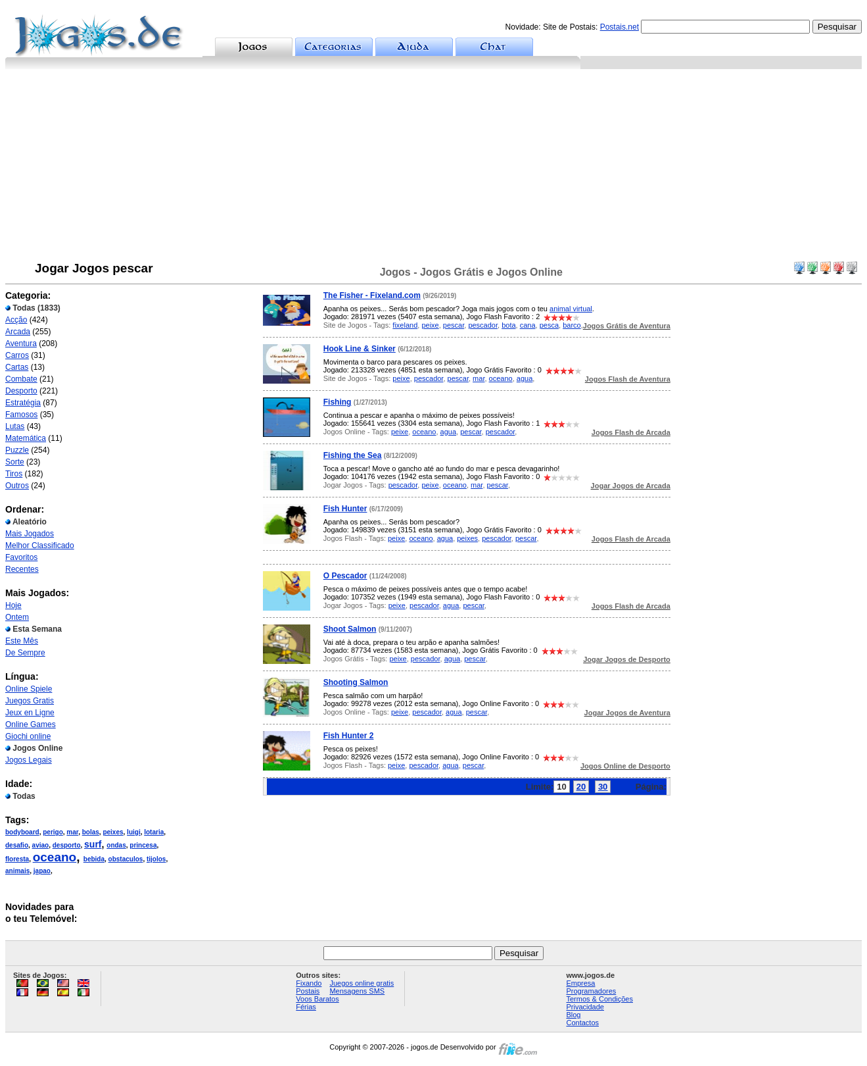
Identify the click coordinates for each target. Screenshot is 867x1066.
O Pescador (345, 575)
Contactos (582, 1023)
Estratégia (23, 402)
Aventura (21, 343)
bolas (90, 832)
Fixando (308, 983)
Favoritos (21, 557)
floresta (17, 859)
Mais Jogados (29, 533)
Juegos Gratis (29, 700)
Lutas (14, 426)
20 (581, 787)
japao (42, 871)
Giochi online (28, 736)
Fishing (337, 402)
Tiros (13, 473)
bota (508, 325)
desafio (16, 845)
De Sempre (25, 652)
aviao (40, 845)
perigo (53, 832)
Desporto (21, 390)
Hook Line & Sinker (359, 348)
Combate (21, 379)
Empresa (580, 983)
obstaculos (125, 859)
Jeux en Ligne (30, 712)
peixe (429, 325)
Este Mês (21, 641)
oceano (55, 857)
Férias (306, 1007)
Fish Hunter (345, 508)
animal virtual (571, 309)
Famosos (21, 414)
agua (524, 378)
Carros (17, 355)
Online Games (30, 724)
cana (528, 325)
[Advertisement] (433, 168)
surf (92, 844)
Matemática (25, 438)
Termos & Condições (599, 999)
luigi (134, 832)
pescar (453, 325)
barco (572, 325)
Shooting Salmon (355, 682)
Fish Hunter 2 (348, 735)
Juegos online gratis (361, 983)
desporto (67, 845)
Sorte (14, 462)
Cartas (16, 367)
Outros (17, 485)
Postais (307, 991)
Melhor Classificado (39, 545)
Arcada (17, 331)
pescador (483, 325)
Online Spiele (28, 689)
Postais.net (619, 27)
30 (602, 787)
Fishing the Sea (352, 455)
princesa (142, 845)
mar (72, 832)
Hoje (13, 605)
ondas (116, 845)
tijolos (156, 859)
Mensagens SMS (357, 991)
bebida (94, 859)
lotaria (154, 832)
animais (17, 871)
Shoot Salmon (350, 629)
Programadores (591, 991)
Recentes (22, 569)
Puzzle (17, 450)
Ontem (17, 617)
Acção (16, 319)
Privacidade (584, 1007)
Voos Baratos (317, 999)
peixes (113, 832)
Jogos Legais (28, 760)
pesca (549, 325)
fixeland (404, 325)
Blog (573, 1015)
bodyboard (22, 832)
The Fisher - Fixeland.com (372, 295)
